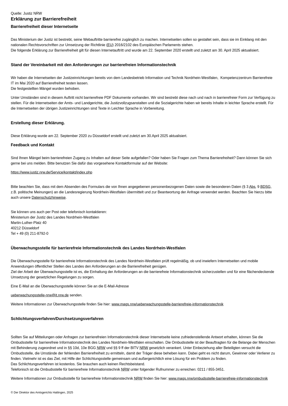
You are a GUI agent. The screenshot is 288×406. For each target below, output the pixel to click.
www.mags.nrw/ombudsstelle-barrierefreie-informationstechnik (218, 378)
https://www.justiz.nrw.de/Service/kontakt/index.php (51, 172)
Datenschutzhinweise (49, 197)
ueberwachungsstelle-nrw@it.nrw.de (40, 295)
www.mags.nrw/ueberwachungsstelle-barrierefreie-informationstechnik (167, 304)
